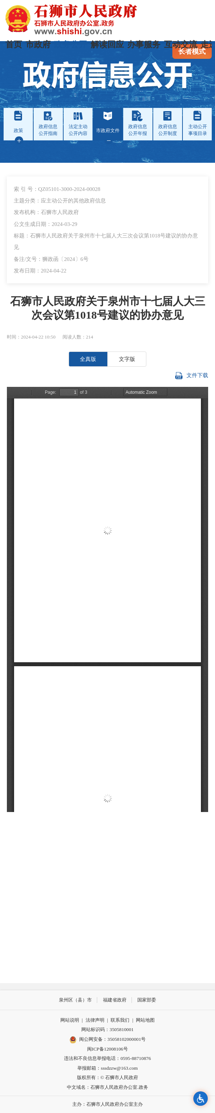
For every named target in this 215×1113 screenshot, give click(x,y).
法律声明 (95, 1020)
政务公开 (70, 44)
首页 (13, 44)
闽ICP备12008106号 (107, 1049)
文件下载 (191, 376)
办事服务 (143, 44)
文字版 (127, 359)
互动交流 (180, 44)
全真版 (88, 359)
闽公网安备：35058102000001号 (107, 1039)
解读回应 (107, 44)
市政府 (38, 44)
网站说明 (69, 1020)
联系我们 (120, 1020)
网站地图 (145, 1020)
